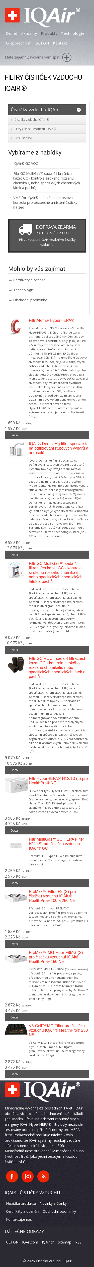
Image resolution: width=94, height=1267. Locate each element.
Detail (15, 435)
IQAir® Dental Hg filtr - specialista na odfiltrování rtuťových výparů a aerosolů (59, 448)
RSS (78, 1242)
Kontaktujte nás (19, 1219)
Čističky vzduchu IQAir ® (32, 120)
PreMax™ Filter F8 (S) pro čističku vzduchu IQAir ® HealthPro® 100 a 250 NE (52, 896)
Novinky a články (53, 1203)
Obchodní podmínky (30, 300)
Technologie (23, 290)
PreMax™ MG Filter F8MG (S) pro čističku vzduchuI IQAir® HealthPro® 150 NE (56, 957)
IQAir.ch (48, 1242)
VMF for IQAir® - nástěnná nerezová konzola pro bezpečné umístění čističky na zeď (45, 202)
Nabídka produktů (21, 1203)
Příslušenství (23, 138)
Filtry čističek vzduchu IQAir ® (35, 129)
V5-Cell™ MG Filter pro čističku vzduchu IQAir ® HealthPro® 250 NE (58, 1030)
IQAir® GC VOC (25, 163)
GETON (12, 1242)
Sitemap (64, 1242)
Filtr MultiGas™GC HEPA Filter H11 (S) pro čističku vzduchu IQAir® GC (56, 843)
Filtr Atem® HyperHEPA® (51, 320)
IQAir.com (30, 1242)
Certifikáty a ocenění (29, 280)
